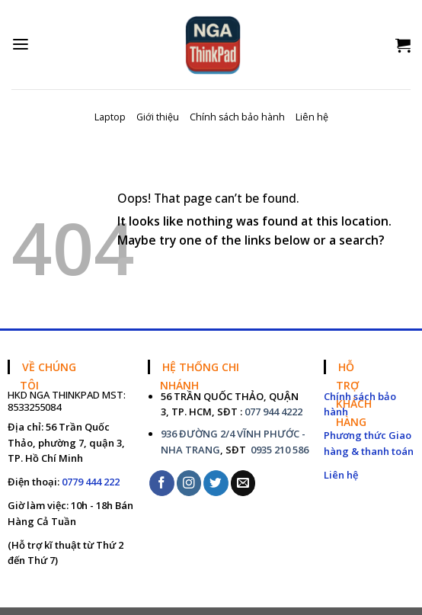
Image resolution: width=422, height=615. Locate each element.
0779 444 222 (91, 481)
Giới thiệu (157, 117)
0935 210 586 (278, 449)
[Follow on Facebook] (161, 482)
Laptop (110, 117)
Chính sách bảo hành (237, 117)
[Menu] (20, 44)
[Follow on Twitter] (216, 482)
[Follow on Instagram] (189, 482)
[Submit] (398, 273)
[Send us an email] (243, 482)
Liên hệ (312, 117)
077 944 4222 (273, 411)
